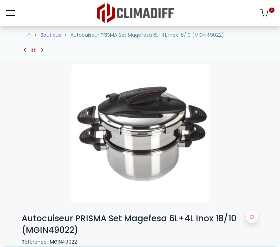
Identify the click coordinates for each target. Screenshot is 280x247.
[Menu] (10, 13)
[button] (252, 217)
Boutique (51, 35)
